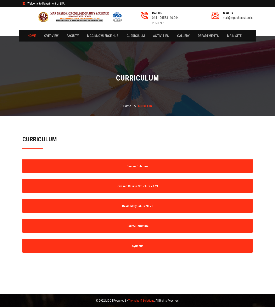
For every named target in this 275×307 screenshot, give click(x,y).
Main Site (234, 36)
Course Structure (138, 226)
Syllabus (137, 246)
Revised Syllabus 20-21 (137, 206)
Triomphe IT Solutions (141, 300)
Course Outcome (137, 166)
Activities (161, 36)
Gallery (183, 36)
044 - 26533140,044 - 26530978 (172, 18)
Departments (208, 36)
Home (32, 36)
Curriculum (136, 36)
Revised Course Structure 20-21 (137, 186)
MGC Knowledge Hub (102, 36)
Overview (51, 36)
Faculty (73, 36)
